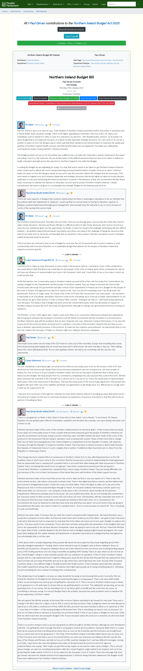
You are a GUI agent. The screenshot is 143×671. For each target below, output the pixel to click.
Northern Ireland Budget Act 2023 (96, 23)
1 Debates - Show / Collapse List (71, 43)
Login (103, 4)
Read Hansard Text (88, 98)
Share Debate (24, 98)
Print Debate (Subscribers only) (71, 108)
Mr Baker (29, 124)
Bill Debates (41, 11)
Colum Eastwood (33, 360)
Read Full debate (40, 98)
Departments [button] (42, 4)
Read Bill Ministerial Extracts (71, 29)
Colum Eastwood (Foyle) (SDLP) (39, 260)
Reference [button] (58, 4)
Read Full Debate (32, 60)
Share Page (71, 36)
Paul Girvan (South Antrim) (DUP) (40, 192)
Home (5, 11)
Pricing (86, 4)
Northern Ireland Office (35, 63)
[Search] (121, 4)
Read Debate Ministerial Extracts (112, 98)
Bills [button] (30, 4)
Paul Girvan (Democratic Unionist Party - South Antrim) (102, 60)
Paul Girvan (16, 11)
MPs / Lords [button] (73, 4)
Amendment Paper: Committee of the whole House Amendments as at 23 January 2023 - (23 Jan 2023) (71, 103)
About (95, 4)
